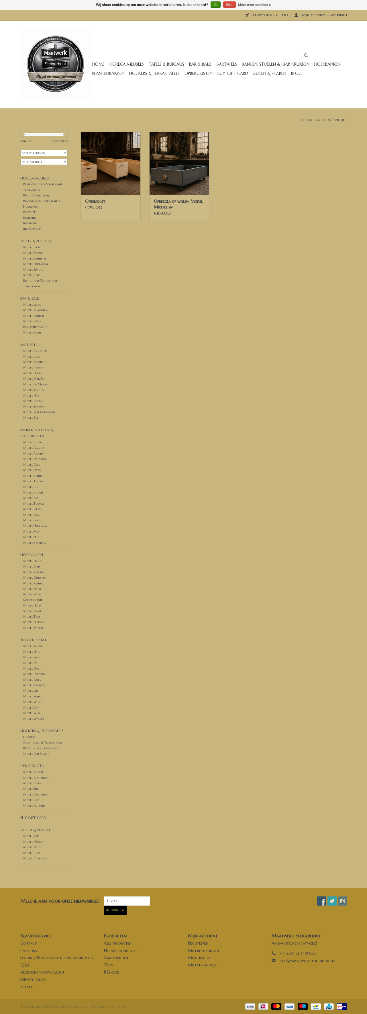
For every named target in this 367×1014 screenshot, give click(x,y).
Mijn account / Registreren (321, 15)
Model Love (31, 520)
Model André (32, 646)
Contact (28, 943)
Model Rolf (31, 531)
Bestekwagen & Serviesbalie (42, 184)
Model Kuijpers (34, 806)
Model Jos (30, 487)
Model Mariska (34, 543)
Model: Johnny (34, 367)
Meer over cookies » (254, 5)
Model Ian (30, 691)
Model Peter (32, 470)
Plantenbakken (108, 73)
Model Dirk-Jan (34, 379)
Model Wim (31, 713)
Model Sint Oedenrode (39, 412)
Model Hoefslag (35, 526)
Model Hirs (31, 652)
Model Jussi (31, 853)
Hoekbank (30, 206)
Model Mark (32, 611)
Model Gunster (34, 578)
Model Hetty (32, 605)
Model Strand (33, 406)
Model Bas (30, 498)
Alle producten (118, 943)
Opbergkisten (199, 73)
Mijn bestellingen (203, 950)
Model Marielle (34, 362)
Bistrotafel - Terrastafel (41, 748)
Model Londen (33, 316)
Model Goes (32, 680)
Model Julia (31, 356)
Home (98, 64)
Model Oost (32, 668)
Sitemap (27, 986)
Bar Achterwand (35, 327)
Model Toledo (33, 481)
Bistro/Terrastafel (37, 195)
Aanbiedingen (116, 957)
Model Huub (32, 373)
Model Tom (31, 617)
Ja (215, 5)
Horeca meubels (126, 64)
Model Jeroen (33, 492)
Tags (108, 965)
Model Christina (35, 794)
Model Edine (32, 561)
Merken (323, 120)
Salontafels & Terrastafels (42, 742)
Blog (296, 73)
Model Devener (34, 674)
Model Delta (32, 321)
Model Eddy (31, 657)
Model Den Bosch (36, 754)
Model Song (32, 696)
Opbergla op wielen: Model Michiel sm (178, 204)
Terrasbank (31, 190)
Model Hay (31, 395)
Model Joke (31, 275)
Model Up (30, 663)
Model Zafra (32, 401)
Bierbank (29, 218)
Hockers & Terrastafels (154, 73)
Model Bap (30, 418)
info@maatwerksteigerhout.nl (308, 960)
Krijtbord (30, 223)
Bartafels (227, 64)
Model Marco (33, 685)
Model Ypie (31, 836)
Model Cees (31, 465)
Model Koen (32, 332)
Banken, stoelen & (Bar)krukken (275, 64)
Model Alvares (33, 448)
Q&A (25, 965)
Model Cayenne (34, 858)
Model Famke (32, 253)
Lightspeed (119, 1006)
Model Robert (33, 572)
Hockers (29, 737)
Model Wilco (32, 702)
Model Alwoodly (35, 310)
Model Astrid (33, 453)
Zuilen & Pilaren (269, 73)
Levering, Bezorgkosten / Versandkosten (57, 957)
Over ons (28, 950)
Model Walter (33, 719)
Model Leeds (32, 305)
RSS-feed (111, 972)
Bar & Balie (200, 64)
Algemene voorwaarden (42, 972)
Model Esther (33, 628)
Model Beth (31, 566)
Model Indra (32, 783)
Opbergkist (95, 201)
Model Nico (31, 847)
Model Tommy (33, 504)
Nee (229, 5)
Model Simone (33, 270)
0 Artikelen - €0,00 (267, 15)
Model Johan (32, 442)
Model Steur (32, 594)
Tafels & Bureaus (166, 64)
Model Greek (32, 509)
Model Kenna (33, 476)
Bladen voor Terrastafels (41, 201)
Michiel (340, 120)
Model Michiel (34, 772)
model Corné (32, 600)
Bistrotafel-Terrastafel (40, 280)
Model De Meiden (35, 384)
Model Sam (31, 800)
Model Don (31, 707)
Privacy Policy (33, 979)
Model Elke (31, 789)
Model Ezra (31, 515)
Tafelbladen (31, 286)
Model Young (33, 390)
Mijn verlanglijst (203, 965)
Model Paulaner (35, 351)
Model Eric (31, 537)
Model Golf (31, 247)
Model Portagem (35, 264)
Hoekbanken (327, 64)
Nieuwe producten (120, 950)
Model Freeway (34, 622)
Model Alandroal (36, 778)
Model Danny (33, 842)
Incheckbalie (32, 229)
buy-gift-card (232, 73)
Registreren (198, 943)
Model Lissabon (34, 459)
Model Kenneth (34, 258)
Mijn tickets (199, 957)
